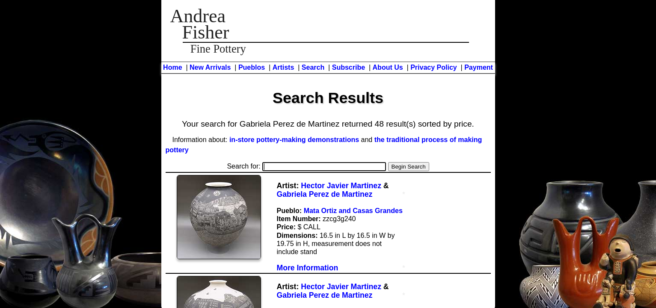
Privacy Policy (433, 67)
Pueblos (251, 67)
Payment (478, 67)
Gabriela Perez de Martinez (325, 194)
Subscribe (348, 67)
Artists (283, 67)
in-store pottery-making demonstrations (294, 139)
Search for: (306, 166)
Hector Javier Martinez (341, 185)
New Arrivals (210, 67)
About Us (388, 67)
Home (172, 67)
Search (313, 67)
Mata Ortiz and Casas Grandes (353, 210)
